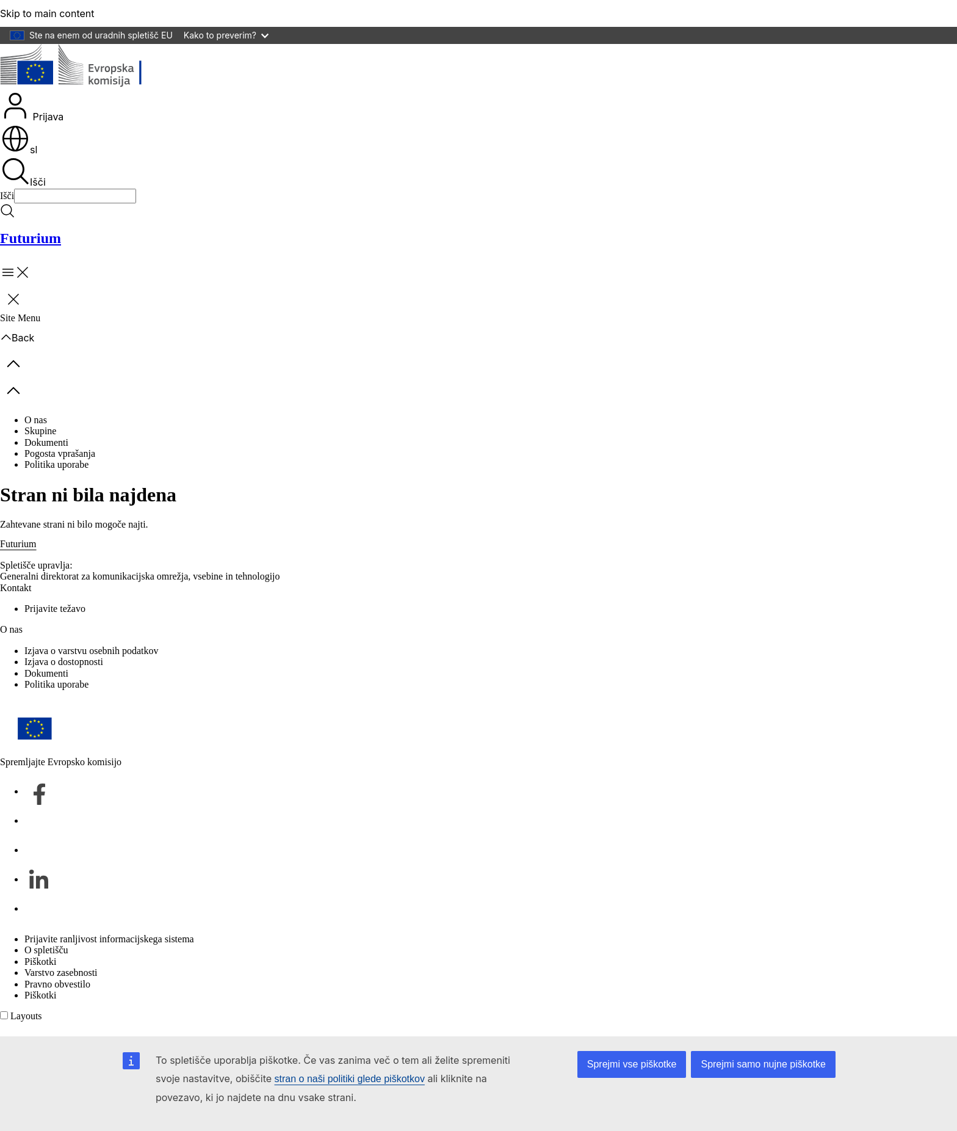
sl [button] (19, 150)
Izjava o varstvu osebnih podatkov (91, 651)
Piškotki (40, 961)
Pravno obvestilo (57, 984)
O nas (35, 420)
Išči (23, 172)
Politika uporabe (56, 464)
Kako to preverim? (226, 35)
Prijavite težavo (54, 608)
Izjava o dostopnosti (63, 661)
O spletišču (46, 950)
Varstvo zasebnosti (61, 972)
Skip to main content (47, 13)
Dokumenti (46, 442)
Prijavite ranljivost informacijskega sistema (109, 939)
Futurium (30, 238)
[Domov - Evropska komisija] (89, 67)
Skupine (40, 431)
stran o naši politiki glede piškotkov (350, 1079)
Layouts (26, 1016)
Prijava (32, 107)
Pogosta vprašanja (59, 453)
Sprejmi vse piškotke (632, 1064)
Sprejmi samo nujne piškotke (763, 1064)
